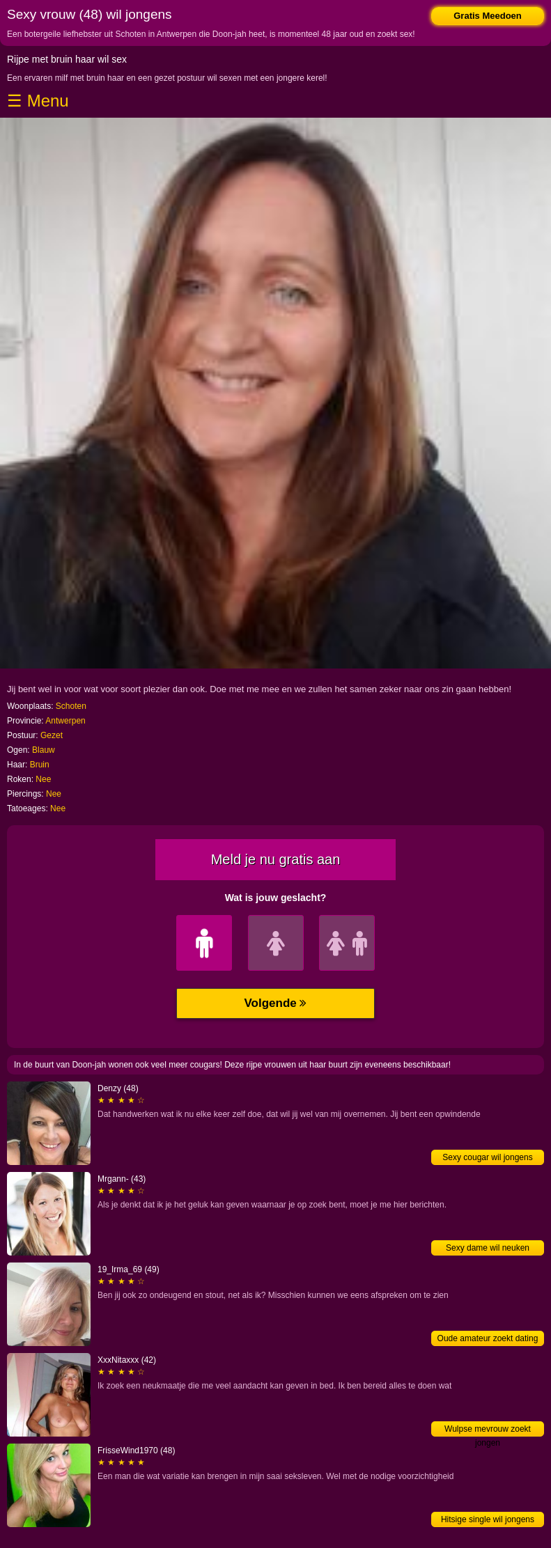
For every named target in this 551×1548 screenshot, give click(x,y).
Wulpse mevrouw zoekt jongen (487, 1430)
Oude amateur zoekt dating (487, 1338)
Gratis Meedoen (487, 15)
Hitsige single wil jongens (487, 1519)
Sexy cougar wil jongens (487, 1157)
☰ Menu (38, 100)
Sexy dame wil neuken (487, 1248)
